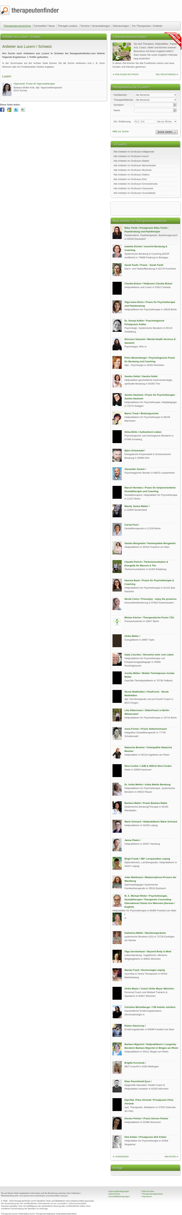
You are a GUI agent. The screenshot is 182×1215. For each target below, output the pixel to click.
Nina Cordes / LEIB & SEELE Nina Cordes (148, 766)
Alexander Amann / (135, 469)
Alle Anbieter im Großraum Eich (130, 179)
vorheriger (122, 1156)
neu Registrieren (166, 74)
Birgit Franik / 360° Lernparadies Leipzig (147, 858)
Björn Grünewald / (134, 450)
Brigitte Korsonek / (135, 1062)
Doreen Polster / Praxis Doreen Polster (146, 1118)
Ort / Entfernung (122, 121)
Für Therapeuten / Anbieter (147, 25)
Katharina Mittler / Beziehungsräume (145, 933)
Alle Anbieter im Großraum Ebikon (131, 174)
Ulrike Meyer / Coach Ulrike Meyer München (149, 988)
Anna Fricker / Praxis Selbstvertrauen (145, 728)
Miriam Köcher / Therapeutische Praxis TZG (149, 617)
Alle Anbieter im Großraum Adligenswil (133, 151)
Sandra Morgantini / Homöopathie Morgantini (150, 543)
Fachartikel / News (44, 25)
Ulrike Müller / (132, 636)
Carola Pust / (131, 524)
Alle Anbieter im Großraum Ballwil (131, 160)
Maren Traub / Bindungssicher (141, 413)
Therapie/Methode (123, 99)
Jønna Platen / (132, 840)
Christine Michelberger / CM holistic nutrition (149, 1007)
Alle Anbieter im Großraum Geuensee (133, 188)
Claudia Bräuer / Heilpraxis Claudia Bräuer (148, 283)
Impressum (146, 1196)
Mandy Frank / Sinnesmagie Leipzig (144, 970)
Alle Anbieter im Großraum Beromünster (134, 165)
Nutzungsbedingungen (118, 1191)
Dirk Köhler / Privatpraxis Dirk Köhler (145, 1137)
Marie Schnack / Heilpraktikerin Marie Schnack (150, 821)
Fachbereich (120, 95)
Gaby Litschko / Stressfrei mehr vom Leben (149, 654)
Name (117, 110)
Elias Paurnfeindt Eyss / (137, 1081)
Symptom (119, 104)
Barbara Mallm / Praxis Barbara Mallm (145, 803)
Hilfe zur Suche (121, 131)
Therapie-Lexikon (68, 25)
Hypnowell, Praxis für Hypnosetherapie (34, 83)
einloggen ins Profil (127, 74)
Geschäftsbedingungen (119, 1196)
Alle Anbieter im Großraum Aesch (131, 156)
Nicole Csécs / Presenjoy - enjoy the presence (150, 599)
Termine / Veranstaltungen (95, 25)
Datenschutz (114, 1194)
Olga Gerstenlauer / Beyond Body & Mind (147, 951)
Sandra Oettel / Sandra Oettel (141, 376)
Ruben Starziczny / (135, 1025)
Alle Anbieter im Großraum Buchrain (132, 170)
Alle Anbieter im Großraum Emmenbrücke (135, 183)
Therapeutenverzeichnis (17, 25)
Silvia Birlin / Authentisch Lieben (143, 432)
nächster (170, 1156)
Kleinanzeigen (121, 25)
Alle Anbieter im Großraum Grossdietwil (134, 193)
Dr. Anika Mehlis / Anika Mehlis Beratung (147, 784)
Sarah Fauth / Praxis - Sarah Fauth (143, 265)
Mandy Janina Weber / (136, 506)
